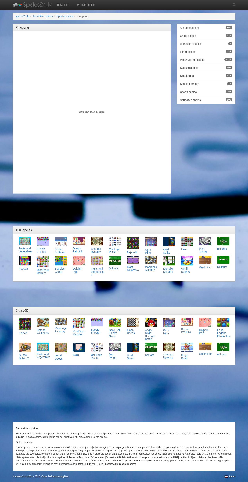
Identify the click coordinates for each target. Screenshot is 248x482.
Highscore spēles (206, 43)
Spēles (230, 476)
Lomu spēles (206, 51)
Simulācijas (206, 75)
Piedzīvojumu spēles (206, 59)
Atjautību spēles (206, 27)
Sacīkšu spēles (206, 67)
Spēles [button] (64, 4)
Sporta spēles (206, 91)
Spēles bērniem (206, 83)
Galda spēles (206, 35)
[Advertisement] (92, 43)
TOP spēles (86, 4)
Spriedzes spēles (206, 99)
